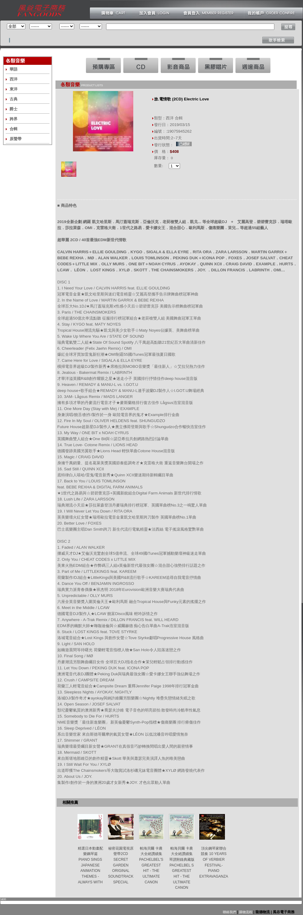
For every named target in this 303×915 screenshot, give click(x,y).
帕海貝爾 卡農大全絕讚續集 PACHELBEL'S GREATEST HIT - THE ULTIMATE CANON (151, 865)
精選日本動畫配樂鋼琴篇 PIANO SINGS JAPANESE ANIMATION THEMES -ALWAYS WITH (90, 865)
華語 (13, 69)
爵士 (13, 109)
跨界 (13, 119)
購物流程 (245, 912)
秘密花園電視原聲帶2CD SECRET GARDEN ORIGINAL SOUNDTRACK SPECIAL (120, 865)
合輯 (13, 129)
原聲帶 (15, 139)
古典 (13, 99)
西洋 (13, 79)
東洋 (13, 89)
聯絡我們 (229, 912)
